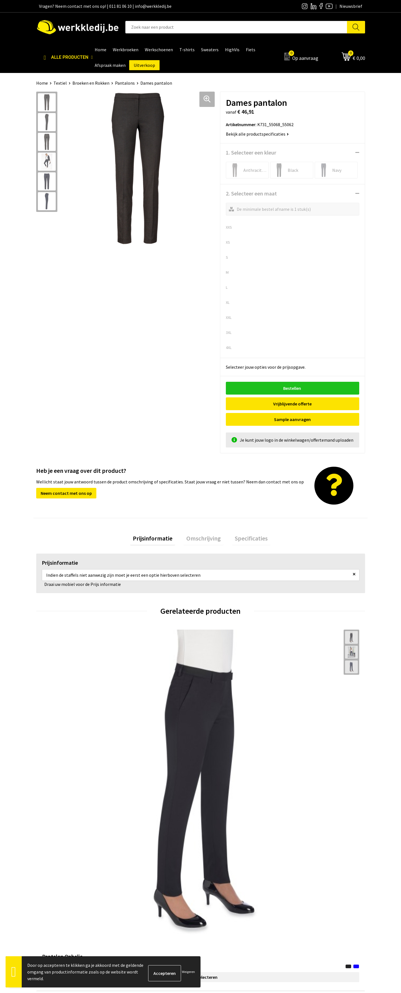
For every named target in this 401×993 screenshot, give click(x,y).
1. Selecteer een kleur (251, 152)
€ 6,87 (219, 706)
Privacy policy (139, 859)
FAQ (129, 884)
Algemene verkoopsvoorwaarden (157, 876)
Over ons (215, 850)
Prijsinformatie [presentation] (158, 524)
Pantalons (125, 83)
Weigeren (188, 972)
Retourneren (301, 867)
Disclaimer (299, 850)
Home (42, 83)
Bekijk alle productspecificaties (257, 134)
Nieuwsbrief (218, 859)
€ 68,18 (56, 706)
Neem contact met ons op (66, 477)
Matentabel (218, 876)
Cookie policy (138, 867)
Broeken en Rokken (90, 83)
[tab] (158, 524)
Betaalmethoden (305, 859)
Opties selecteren (77, 718)
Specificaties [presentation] (245, 524)
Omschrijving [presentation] (203, 524)
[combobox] (236, 27)
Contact (133, 850)
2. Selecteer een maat (251, 193)
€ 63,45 (138, 706)
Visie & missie (220, 867)
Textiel (60, 83)
